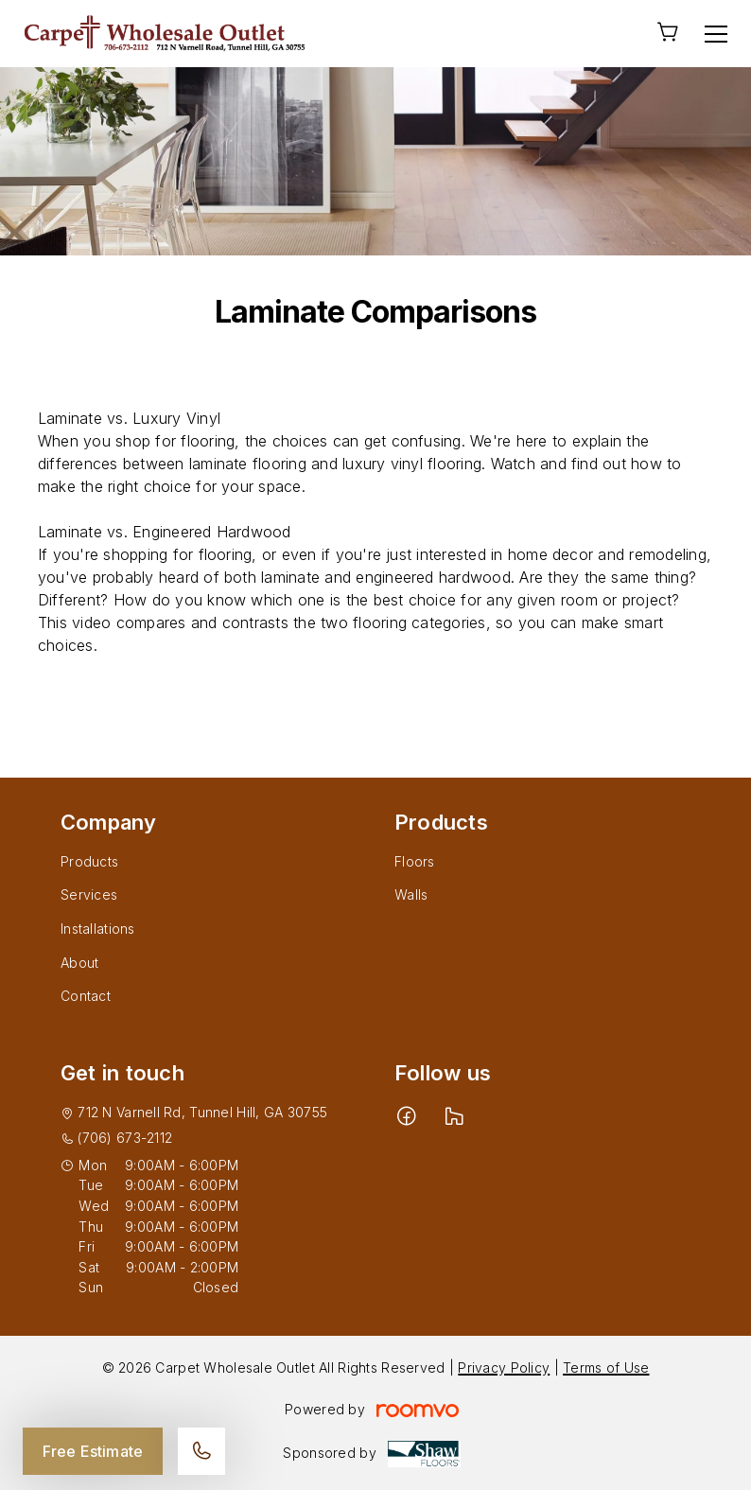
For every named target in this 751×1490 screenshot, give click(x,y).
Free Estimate (93, 1451)
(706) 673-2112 (125, 1138)
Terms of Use (606, 1367)
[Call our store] (201, 1451)
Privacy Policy (504, 1367)
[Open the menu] (716, 34)
